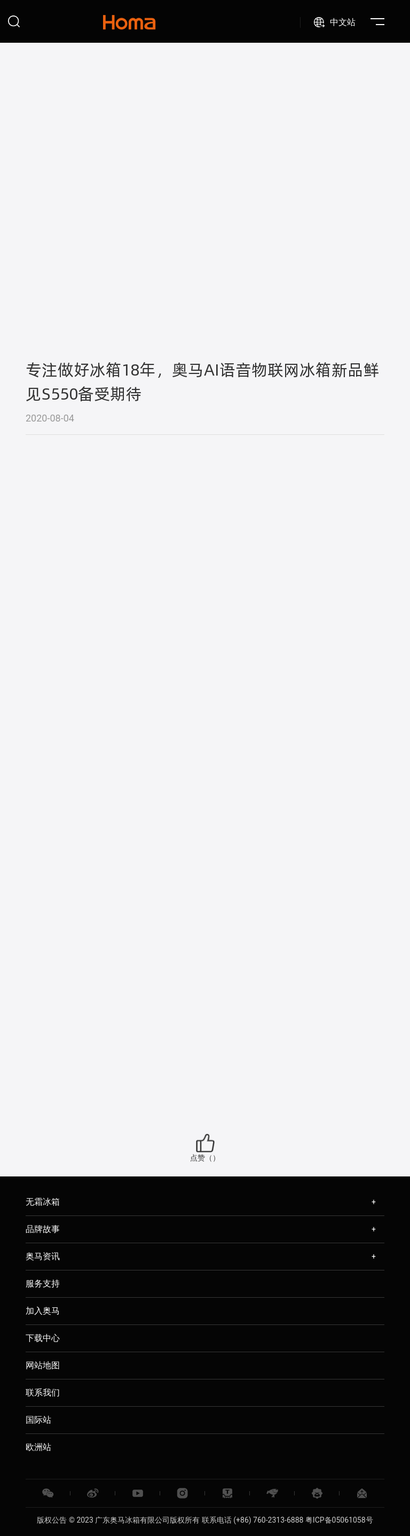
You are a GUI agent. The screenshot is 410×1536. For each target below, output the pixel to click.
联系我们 (43, 1392)
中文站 (343, 22)
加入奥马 (43, 1311)
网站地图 (43, 1365)
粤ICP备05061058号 (339, 1520)
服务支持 (43, 1283)
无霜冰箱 (43, 1202)
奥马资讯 (43, 1256)
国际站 (38, 1420)
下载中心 (43, 1338)
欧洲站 (38, 1447)
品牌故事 (43, 1229)
